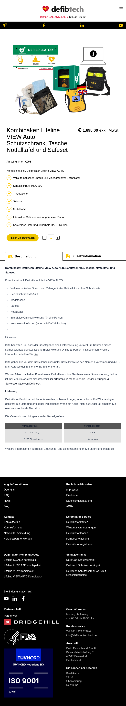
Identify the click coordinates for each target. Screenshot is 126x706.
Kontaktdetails (12, 522)
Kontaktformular (13, 527)
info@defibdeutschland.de (81, 635)
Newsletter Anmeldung (17, 533)
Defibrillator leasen (77, 533)
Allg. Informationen (16, 484)
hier (36, 354)
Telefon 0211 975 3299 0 (54, 17)
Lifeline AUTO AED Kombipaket (22, 565)
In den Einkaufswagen (22, 238)
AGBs (69, 506)
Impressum (72, 489)
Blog (6, 506)
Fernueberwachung (77, 538)
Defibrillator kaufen (77, 522)
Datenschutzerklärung (79, 500)
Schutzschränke (76, 554)
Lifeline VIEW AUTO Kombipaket (23, 576)
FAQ (6, 495)
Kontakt (9, 516)
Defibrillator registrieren (79, 544)
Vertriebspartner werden (18, 538)
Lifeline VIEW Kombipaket (19, 571)
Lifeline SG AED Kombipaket (20, 559)
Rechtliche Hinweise (79, 484)
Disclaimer (72, 495)
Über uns (9, 489)
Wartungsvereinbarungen (81, 527)
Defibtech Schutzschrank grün (83, 565)
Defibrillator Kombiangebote (21, 554)
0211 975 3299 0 (81, 631)
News (7, 500)
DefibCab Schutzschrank (80, 559)
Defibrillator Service (78, 516)
